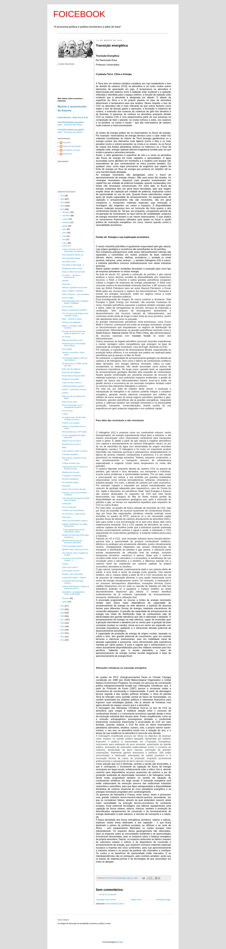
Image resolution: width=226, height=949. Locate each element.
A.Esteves (67, 143)
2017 (62, 620)
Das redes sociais (69, 262)
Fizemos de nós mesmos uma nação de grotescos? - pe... (73, 332)
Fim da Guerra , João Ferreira (73, 514)
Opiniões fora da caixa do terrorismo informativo (72, 542)
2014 (62, 630)
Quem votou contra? (70, 567)
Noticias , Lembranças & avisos (74, 389)
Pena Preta (67, 154)
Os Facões (66, 337)
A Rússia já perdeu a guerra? (73, 386)
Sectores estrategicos (70, 479)
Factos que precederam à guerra (74, 521)
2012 (62, 637)
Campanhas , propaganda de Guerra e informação (73, 593)
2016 (62, 623)
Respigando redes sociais (72, 268)
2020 (62, 609)
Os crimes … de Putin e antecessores (71, 276)
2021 (62, 606)
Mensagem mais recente (106, 900)
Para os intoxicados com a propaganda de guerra (72, 406)
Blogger (120, 942)
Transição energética (70, 454)
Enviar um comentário (107, 895)
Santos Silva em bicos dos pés (74, 489)
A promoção (66, 504)
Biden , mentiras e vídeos (72, 319)
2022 (62, 209)
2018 (62, 616)
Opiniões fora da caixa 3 (71, 444)
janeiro (65, 602)
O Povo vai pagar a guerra (72, 546)
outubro (65, 219)
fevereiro (66, 598)
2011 (62, 640)
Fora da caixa (67, 307)
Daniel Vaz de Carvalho (72, 146)
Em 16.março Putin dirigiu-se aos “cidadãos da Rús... (75, 314)
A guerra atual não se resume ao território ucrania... (74, 468)
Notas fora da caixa (69, 402)
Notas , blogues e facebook (72, 291)
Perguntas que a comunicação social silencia (74, 345)
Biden (64, 448)
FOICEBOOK (79, 14)
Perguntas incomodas (70, 379)
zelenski (65, 281)
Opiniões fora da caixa (70, 472)
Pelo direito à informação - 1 (73, 265)
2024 (62, 203)
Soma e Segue (67, 298)
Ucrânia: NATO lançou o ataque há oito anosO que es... (75, 587)
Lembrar (65, 393)
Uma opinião (67, 349)
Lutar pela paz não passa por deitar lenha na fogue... (76, 499)
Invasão (65, 564)
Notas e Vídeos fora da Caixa (73, 272)
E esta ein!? (66, 246)
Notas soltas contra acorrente (73, 376)
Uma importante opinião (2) (72, 255)
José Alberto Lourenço (71, 150)
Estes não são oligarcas (71, 369)
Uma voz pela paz (69, 507)
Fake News (66, 517)
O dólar (65, 414)
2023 (62, 206)
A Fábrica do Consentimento (73, 510)
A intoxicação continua (70, 571)
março (65, 243)
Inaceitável (66, 486)
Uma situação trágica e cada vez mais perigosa (74, 359)
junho (64, 233)
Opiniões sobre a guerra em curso (75, 549)
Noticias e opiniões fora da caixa (74, 288)
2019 (62, 613)
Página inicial (136, 900)
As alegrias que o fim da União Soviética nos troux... (74, 418)
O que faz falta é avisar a (71, 383)
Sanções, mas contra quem (72, 574)
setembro (66, 222)
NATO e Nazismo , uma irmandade (75, 294)
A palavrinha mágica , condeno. (74, 578)
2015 (62, 626)
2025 (62, 199)
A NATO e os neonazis (70, 423)
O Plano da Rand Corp (71, 463)
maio (64, 236)
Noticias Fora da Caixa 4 (71, 441)
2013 (62, 633)
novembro (66, 216)
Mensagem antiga (163, 900)
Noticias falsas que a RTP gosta (74, 432)
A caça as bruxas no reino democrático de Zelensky (73, 250)
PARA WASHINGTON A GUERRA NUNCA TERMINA (75, 302)
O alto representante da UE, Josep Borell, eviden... (73, 531)
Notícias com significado (71, 322)
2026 (62, 196)
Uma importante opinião (71, 258)
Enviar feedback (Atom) (115, 904)
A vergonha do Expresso (71, 476)
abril (64, 239)
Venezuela (66, 284)
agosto (65, 226)
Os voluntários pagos (70, 482)
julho (64, 229)
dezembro (66, 212)
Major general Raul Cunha (72, 340)
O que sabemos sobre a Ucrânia (74, 451)
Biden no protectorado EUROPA (74, 310)
